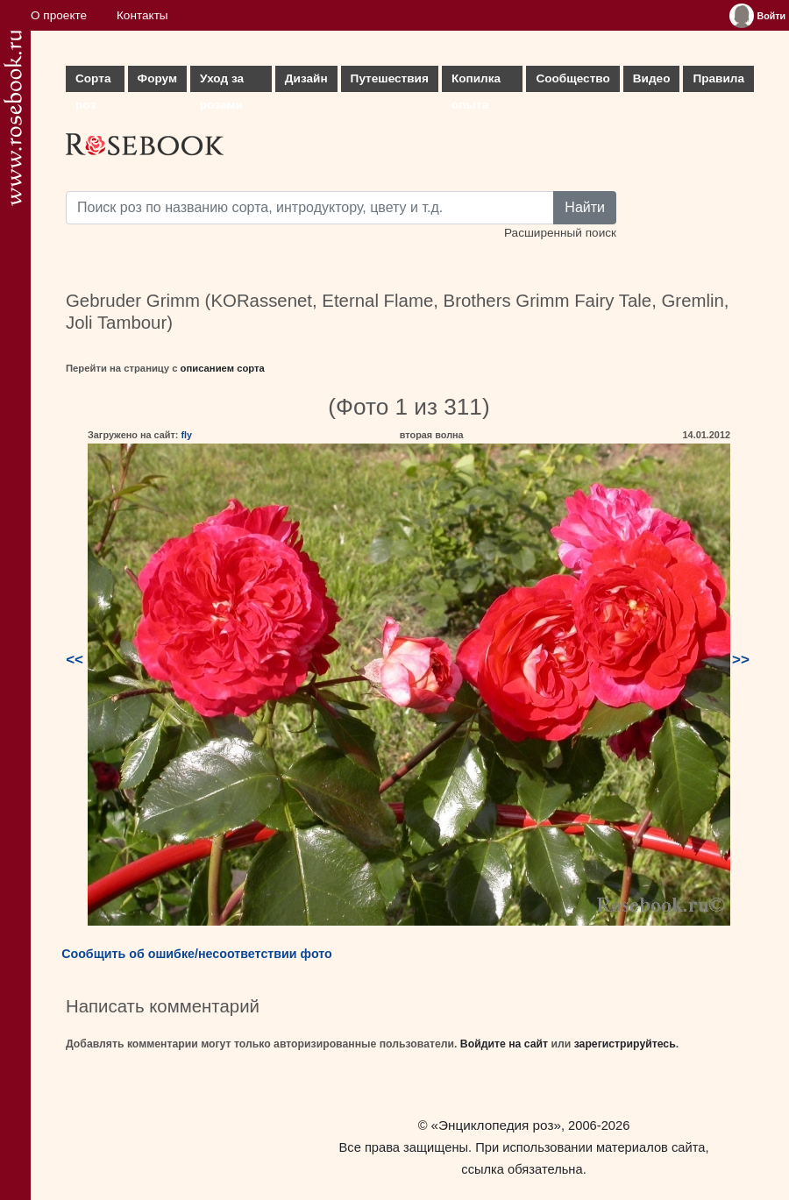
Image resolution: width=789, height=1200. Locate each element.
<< (74, 659)
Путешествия (390, 78)
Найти (585, 207)
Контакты (142, 15)
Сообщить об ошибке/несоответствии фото (196, 954)
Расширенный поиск (560, 232)
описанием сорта (223, 368)
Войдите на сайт (504, 1044)
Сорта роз (92, 82)
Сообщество (572, 78)
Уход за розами (222, 82)
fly (186, 435)
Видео (652, 78)
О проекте (59, 15)
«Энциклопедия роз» (496, 1125)
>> (741, 659)
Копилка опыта (476, 82)
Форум (157, 78)
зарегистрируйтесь (625, 1044)
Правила (718, 78)
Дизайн (306, 78)
